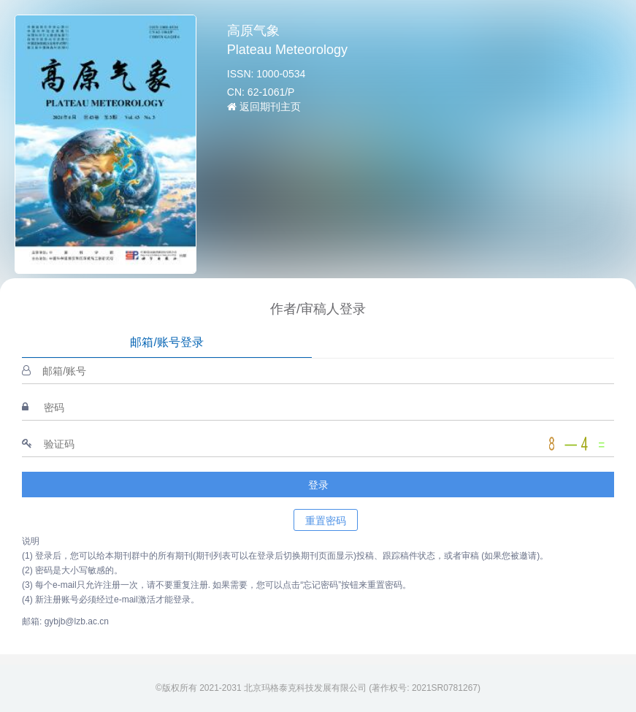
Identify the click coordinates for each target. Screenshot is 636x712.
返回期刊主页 (264, 106)
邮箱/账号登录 (166, 342)
